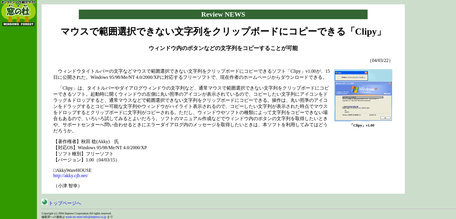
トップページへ (61, 203)
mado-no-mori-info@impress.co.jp (86, 216)
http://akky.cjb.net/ (70, 175)
